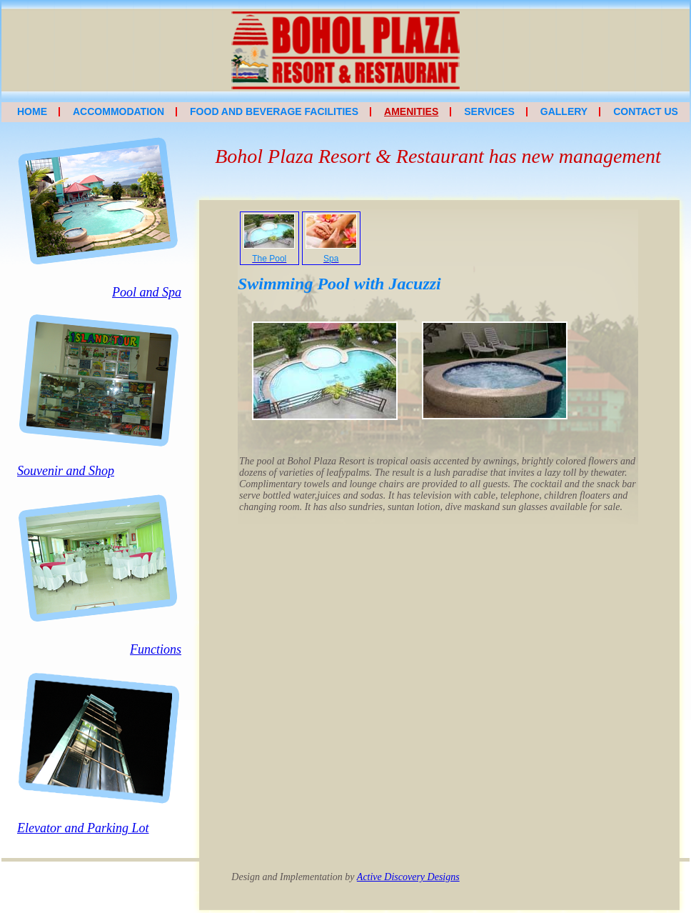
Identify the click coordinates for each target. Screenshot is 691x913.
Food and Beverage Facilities (274, 111)
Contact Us (645, 111)
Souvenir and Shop (65, 471)
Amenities (411, 111)
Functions (155, 649)
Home (32, 111)
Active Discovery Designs (408, 877)
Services (489, 111)
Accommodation (118, 111)
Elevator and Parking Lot (82, 828)
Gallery (563, 111)
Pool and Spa (146, 292)
